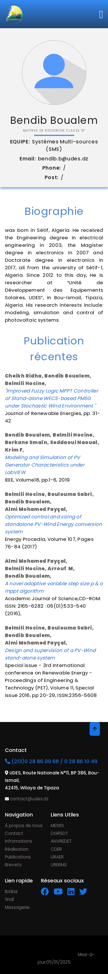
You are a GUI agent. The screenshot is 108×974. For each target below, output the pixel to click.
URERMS (59, 865)
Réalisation (17, 849)
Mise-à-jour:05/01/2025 (54, 954)
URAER (57, 857)
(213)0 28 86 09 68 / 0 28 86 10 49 (51, 761)
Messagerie (17, 907)
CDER (56, 849)
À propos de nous (24, 826)
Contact (14, 833)
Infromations (18, 841)
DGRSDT (59, 833)
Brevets (13, 865)
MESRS (57, 826)
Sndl (9, 899)
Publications (18, 857)
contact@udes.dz (29, 799)
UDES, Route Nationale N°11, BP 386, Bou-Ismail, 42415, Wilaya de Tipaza (52, 780)
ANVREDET (61, 841)
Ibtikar (11, 891)
